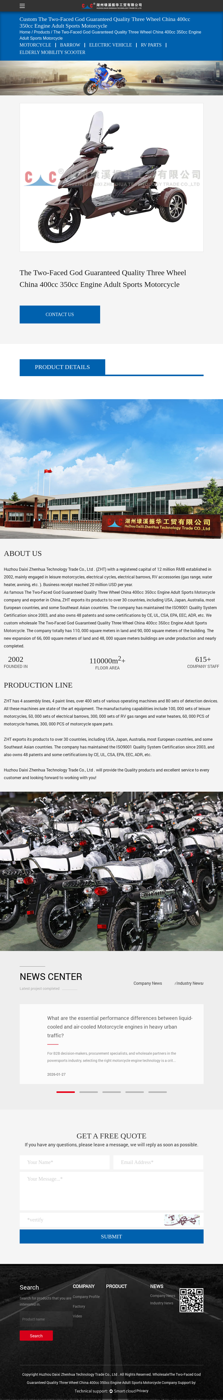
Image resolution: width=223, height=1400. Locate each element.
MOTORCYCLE (35, 45)
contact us (60, 314)
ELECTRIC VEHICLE (110, 45)
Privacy (142, 1390)
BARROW (70, 45)
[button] (65, 1092)
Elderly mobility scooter (53, 52)
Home (25, 32)
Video (77, 1316)
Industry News (190, 983)
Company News (148, 983)
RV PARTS (151, 45)
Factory (79, 1306)
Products (42, 32)
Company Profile (86, 1296)
